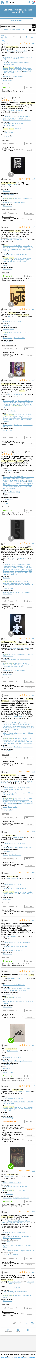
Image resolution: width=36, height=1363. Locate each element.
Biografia (15, 1250)
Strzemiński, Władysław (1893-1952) (14, 1245)
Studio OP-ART (11, 936)
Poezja (13, 411)
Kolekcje (21, 29)
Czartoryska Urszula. (22, 247)
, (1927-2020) (12, 68)
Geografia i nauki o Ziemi (21, 1198)
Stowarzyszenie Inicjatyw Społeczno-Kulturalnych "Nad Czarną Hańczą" (15, 238)
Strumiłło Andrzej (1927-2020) (14, 57)
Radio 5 (9, 470)
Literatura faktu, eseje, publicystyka (19, 1236)
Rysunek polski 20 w (26, 894)
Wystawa (5, 418)
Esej (4, 1250)
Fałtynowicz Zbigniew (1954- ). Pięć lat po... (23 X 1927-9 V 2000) (18, 405)
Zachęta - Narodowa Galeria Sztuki (16, 582)
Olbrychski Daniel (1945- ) (14, 481)
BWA (8, 316)
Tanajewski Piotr (25, 728)
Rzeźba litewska (8, 950)
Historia (15, 1254)
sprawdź (29, 150)
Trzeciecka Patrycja (14, 402)
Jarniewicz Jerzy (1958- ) (17, 58)
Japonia (21, 666)
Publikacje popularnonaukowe (13, 124)
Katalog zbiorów (16, 20)
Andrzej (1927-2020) (14, 654)
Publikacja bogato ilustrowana (23, 425)
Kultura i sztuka (7, 80)
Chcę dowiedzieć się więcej (9, 1357)
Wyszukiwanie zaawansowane (9, 29)
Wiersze (5, 426)
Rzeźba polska (18, 950)
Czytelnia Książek (8, 147)
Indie (4, 895)
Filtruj (3, 41)
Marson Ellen (11, 569)
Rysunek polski (7, 419)
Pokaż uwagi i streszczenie (9, 209)
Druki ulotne (12, 123)
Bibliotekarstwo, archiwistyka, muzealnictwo (16, 592)
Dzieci (5, 495)
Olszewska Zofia (25, 401)
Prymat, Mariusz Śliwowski (16, 1221)
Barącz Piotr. (11, 247)
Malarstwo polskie (8, 194)
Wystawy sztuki (18, 419)
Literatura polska (8, 499)
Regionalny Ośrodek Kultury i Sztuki (18, 648)
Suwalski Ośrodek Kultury (15, 394)
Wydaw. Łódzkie (10, 1176)
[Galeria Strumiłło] (18, 837)
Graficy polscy (27, 68)
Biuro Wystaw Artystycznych (15, 110)
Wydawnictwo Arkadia (13, 978)
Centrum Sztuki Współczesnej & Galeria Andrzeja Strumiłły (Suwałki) (17, 800)
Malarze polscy (7, 69)
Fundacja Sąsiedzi (24, 1092)
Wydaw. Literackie (12, 1051)
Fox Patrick (19, 726)
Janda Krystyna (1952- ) (21, 480)
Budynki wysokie (13, 1108)
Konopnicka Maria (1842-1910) (14, 477)
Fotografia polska (15, 418)
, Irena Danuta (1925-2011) (14, 332)
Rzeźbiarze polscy (18, 260)
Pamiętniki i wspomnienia (26, 1250)
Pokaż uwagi (5, 83)
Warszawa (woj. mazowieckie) (24, 585)
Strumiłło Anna (10, 401)
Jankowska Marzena (22, 567)
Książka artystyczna (15, 855)
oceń (33, 43)
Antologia (26, 1001)
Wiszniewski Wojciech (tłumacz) (17, 120)
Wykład (9, 1250)
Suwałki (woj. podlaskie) (10, 666)
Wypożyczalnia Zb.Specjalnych (12, 1132)
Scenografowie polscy (14, 261)
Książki (5, 62)
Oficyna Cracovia (12, 185)
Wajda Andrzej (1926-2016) (18, 484)
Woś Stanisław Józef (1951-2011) (17, 573)
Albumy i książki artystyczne (16, 733)
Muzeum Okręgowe (13, 781)
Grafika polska (7, 1001)
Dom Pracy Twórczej (12, 878)
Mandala (24, 801)
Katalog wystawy (17, 76)
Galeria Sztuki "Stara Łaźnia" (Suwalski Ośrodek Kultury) (17, 415)
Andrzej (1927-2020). (12, 246)
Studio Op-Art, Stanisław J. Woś (17, 51)
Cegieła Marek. (16, 249)
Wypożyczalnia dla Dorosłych (11, 1125)
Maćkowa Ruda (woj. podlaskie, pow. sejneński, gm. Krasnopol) (18, 70)
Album (5, 265)
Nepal (24, 1190)
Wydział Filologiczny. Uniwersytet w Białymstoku (15, 1221)
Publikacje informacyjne (15, 62)
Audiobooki (11, 492)
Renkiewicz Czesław (12, 729)
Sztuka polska (7, 76)
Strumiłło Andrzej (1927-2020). (12, 884)
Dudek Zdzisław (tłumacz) (16, 788)
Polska (24, 261)
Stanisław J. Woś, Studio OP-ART (17, 558)
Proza (10, 988)
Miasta (5, 1108)
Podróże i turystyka (8, 1118)
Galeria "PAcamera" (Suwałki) (15, 664)
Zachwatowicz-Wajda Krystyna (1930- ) (17, 485)
